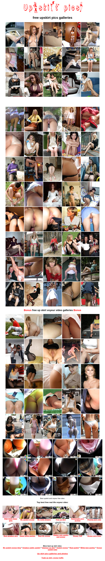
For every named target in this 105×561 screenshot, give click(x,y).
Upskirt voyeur (62, 548)
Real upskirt (74, 548)
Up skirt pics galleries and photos (52, 554)
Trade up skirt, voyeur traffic (52, 558)
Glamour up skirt (48, 548)
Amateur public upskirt (31, 548)
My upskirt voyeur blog (12, 548)
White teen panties (87, 548)
